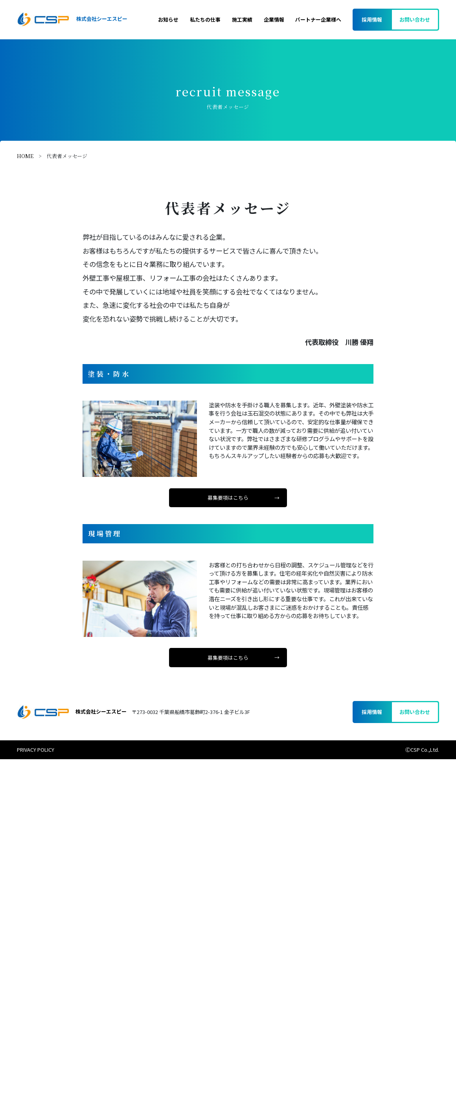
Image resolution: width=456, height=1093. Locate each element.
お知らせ (168, 19)
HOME (25, 156)
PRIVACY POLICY (35, 749)
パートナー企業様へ (318, 19)
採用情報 (372, 19)
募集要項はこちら (228, 497)
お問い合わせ (414, 19)
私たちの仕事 (205, 19)
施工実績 (242, 19)
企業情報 (274, 19)
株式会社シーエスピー (72, 19)
